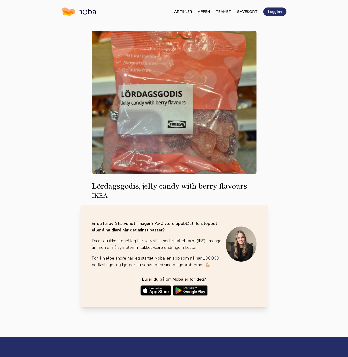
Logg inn (275, 11)
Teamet (223, 11)
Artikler (183, 11)
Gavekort (247, 11)
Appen (204, 11)
